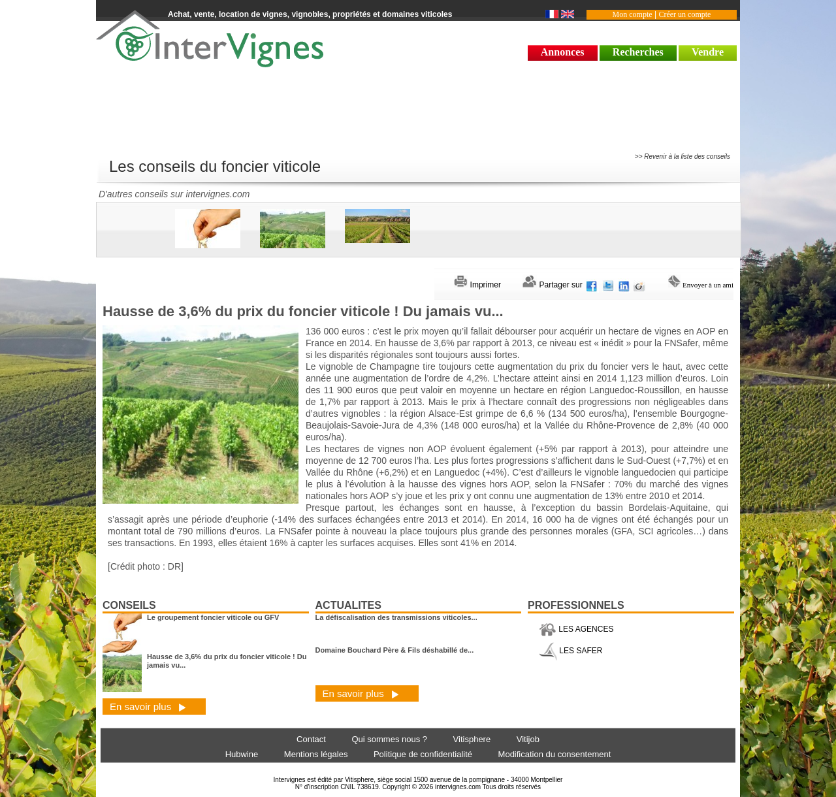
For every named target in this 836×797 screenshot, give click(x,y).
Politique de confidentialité (423, 754)
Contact (311, 739)
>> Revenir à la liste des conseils (682, 156)
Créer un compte (684, 14)
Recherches (638, 51)
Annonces (563, 51)
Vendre (708, 51)
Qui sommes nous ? (389, 739)
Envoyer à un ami (700, 285)
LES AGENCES (576, 629)
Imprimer (477, 284)
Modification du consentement (554, 754)
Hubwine (242, 754)
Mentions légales (316, 754)
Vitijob (528, 739)
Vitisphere (472, 739)
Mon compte (632, 14)
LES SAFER (570, 650)
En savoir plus (148, 706)
